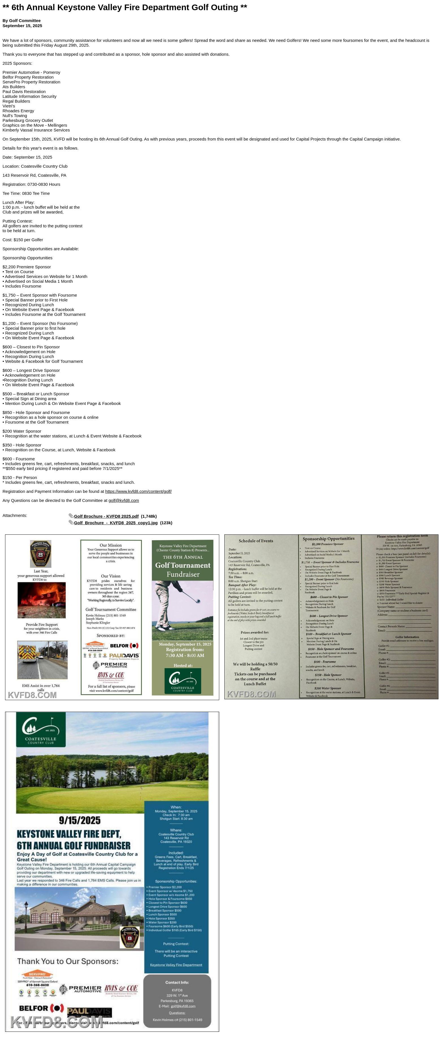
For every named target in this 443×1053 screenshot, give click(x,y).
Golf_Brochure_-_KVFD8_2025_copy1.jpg (116, 522)
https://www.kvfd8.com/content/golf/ (138, 491)
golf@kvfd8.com (123, 500)
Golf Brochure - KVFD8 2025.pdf (106, 516)
